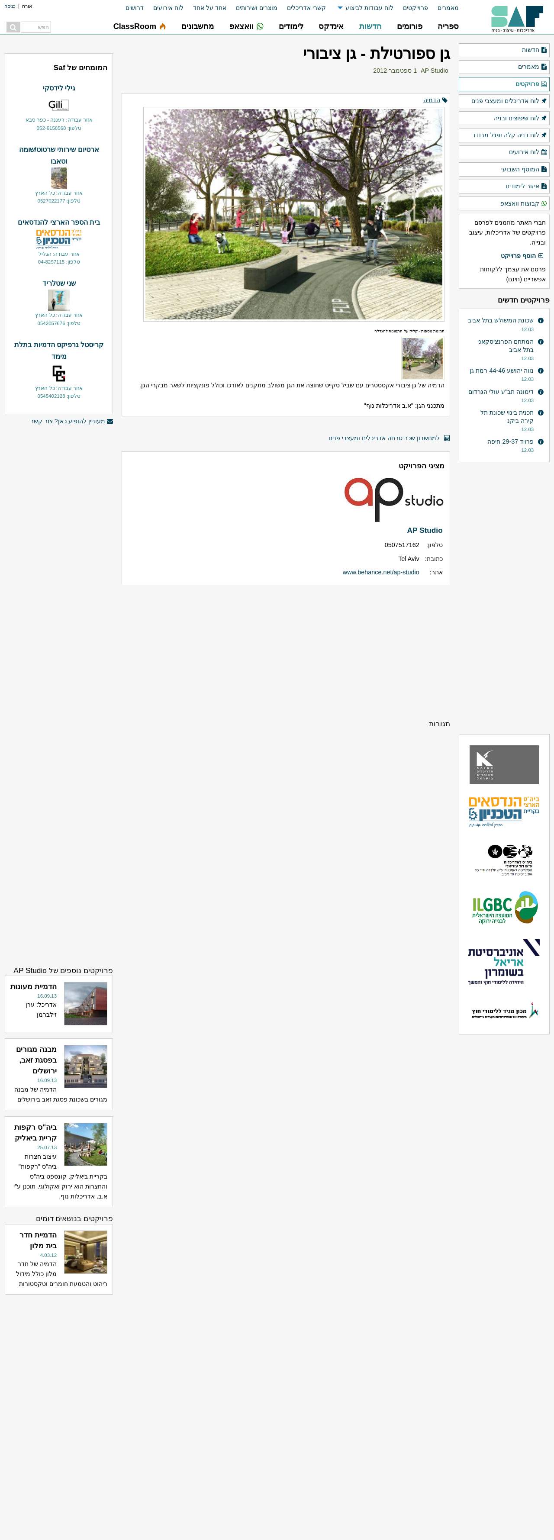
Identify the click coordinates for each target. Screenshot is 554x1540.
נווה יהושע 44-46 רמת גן (502, 370)
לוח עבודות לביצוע (369, 7)
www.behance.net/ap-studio (381, 572)
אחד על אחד (209, 7)
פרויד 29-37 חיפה (510, 441)
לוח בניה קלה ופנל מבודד (510, 135)
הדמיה (431, 100)
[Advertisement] (286, 651)
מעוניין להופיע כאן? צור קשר (71, 421)
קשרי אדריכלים (306, 7)
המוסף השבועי (524, 169)
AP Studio (434, 70)
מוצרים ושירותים (256, 7)
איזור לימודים (527, 186)
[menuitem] (443, 8)
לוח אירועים (168, 7)
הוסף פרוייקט (522, 256)
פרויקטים (531, 84)
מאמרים (448, 7)
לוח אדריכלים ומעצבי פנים (509, 101)
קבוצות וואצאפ (524, 204)
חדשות (535, 50)
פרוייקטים (415, 7)
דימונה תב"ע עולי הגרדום (501, 391)
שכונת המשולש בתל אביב (501, 320)
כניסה (10, 6)
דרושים (135, 7)
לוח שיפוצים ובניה (521, 118)
